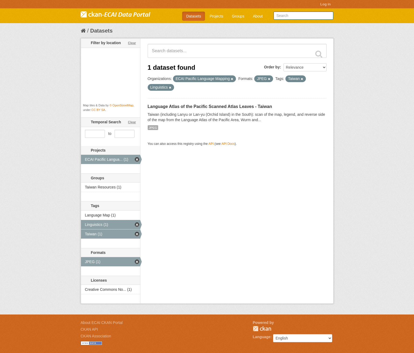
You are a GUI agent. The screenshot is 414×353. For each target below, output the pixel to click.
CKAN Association (96, 336)
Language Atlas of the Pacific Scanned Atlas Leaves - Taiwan (210, 106)
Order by (272, 67)
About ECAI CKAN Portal (102, 322)
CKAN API (89, 329)
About (258, 16)
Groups (238, 16)
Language (262, 337)
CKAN (262, 328)
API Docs (228, 144)
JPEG (153, 128)
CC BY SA (98, 109)
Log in (325, 4)
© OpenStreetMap (121, 105)
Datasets (193, 16)
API (211, 144)
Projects (216, 16)
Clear (132, 43)
